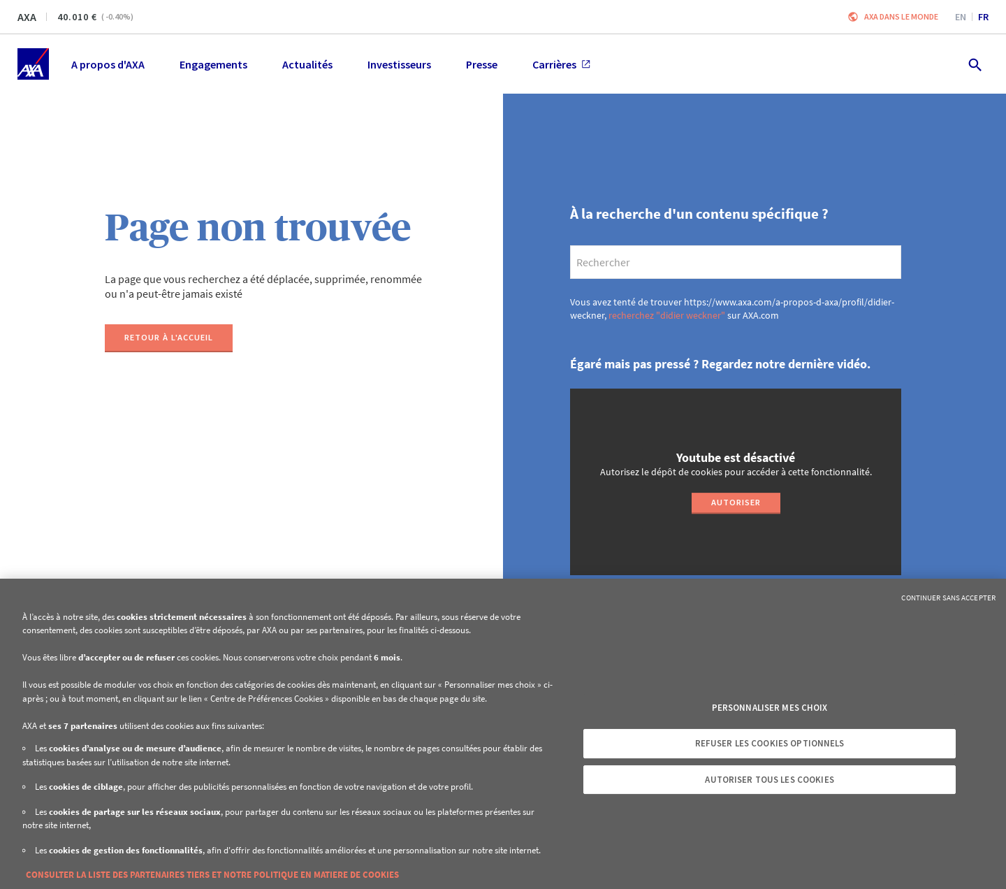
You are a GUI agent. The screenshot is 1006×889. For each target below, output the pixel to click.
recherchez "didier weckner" (666, 315)
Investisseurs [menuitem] (399, 64)
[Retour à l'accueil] (169, 338)
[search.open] (974, 64)
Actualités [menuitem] (307, 64)
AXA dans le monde (901, 16)
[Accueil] (33, 64)
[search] (735, 262)
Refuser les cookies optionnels (770, 743)
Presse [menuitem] (481, 64)
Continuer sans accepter (948, 597)
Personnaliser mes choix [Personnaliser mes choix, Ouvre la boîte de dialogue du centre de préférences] (770, 708)
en (960, 16)
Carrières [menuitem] (561, 64)
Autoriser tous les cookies (769, 780)
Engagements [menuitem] (213, 64)
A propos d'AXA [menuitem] (108, 64)
